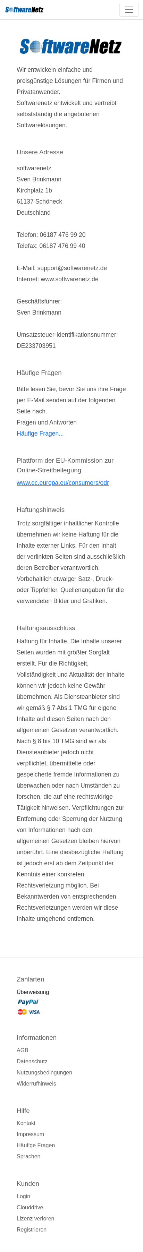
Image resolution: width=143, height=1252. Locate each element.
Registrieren (32, 1230)
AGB (22, 1050)
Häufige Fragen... (40, 433)
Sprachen (29, 1156)
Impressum (30, 1134)
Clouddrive (30, 1207)
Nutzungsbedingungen (44, 1072)
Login (23, 1196)
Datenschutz (32, 1061)
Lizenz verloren (35, 1218)
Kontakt (26, 1123)
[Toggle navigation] (129, 10)
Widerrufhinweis (36, 1084)
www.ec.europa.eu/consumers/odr (63, 482)
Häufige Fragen (36, 1145)
